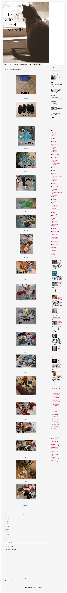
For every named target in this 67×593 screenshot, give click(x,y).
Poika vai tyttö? (59, 261)
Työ (53, 227)
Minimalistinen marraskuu (37, 64)
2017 (53, 429)
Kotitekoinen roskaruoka (57, 176)
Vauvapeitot (54, 243)
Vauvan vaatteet (55, 241)
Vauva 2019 (54, 230)
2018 (53, 428)
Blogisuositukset (55, 140)
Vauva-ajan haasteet (56, 231)
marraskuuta (56, 388)
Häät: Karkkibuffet (55, 160)
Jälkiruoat (54, 170)
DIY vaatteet (54, 141)
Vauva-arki (54, 232)
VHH (53, 248)
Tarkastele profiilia (59, 77)
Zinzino (53, 254)
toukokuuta (55, 419)
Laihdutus (54, 180)
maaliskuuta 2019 (54, 448)
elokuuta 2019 (53, 441)
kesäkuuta (55, 417)
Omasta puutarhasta (56, 201)
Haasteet (54, 147)
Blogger (40, 587)
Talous (53, 219)
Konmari (54, 173)
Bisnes (53, 138)
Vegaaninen (54, 245)
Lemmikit (54, 183)
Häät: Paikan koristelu (56, 161)
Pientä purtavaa (55, 206)
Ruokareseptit (55, 214)
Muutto (53, 193)
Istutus (53, 167)
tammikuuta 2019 (54, 451)
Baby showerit (55, 137)
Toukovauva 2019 (55, 222)
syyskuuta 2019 (54, 440)
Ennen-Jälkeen (55, 144)
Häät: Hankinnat (55, 158)
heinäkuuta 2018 (54, 457)
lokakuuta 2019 (54, 438)
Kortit (53, 174)
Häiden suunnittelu (55, 154)
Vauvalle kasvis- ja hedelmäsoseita (59, 335)
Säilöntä (53, 218)
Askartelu (54, 134)
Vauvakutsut (54, 234)
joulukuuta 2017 (54, 463)
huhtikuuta (55, 421)
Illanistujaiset (54, 166)
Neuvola (53, 196)
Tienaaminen (54, 221)
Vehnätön (54, 247)
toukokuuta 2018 (54, 458)
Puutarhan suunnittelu (56, 209)
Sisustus (53, 215)
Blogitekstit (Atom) (10, 580)
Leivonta (53, 182)
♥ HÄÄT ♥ (10, 64)
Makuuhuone (54, 189)
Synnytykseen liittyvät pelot (59, 283)
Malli (53, 190)
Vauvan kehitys (55, 238)
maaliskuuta (55, 422)
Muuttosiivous (54, 195)
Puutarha (54, 208)
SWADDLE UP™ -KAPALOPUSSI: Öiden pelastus (59, 348)
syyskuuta (55, 412)
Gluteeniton (54, 145)
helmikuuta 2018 (54, 460)
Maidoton (54, 188)
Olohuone (54, 199)
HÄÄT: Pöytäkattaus (56, 163)
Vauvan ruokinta (55, 240)
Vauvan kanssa (55, 237)
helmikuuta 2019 (54, 450)
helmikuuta (55, 424)
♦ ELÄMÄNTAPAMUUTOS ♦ (25, 64)
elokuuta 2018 (53, 455)
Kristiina (60, 75)
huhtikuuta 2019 (54, 447)
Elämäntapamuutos (56, 143)
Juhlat (53, 169)
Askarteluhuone (55, 135)
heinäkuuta (55, 416)
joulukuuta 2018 (54, 453)
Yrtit (53, 253)
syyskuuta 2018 (54, 454)
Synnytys (54, 217)
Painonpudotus (55, 203)
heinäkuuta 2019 (54, 442)
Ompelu (53, 202)
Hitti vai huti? (54, 151)
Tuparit (53, 225)
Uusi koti (54, 228)
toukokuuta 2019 (54, 445)
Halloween (54, 148)
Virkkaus (54, 250)
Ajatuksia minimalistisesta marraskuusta (56, 401)
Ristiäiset (54, 212)
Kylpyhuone (54, 179)
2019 (53, 387)
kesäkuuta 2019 (54, 444)
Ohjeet (53, 198)
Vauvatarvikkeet (55, 244)
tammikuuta (55, 426)
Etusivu (5, 64)
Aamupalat (54, 132)
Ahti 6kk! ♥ (55, 399)
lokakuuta (55, 411)
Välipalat (54, 251)
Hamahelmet (54, 150)
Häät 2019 (54, 156)
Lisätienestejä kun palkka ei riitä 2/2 (59, 273)
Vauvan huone (55, 235)
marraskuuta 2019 (54, 437)
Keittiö (53, 172)
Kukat (53, 177)
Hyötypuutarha (55, 153)
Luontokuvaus (55, 186)
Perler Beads (54, 205)
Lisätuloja (54, 185)
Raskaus (53, 211)
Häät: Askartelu (55, 157)
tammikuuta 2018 (54, 461)
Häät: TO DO (54, 164)
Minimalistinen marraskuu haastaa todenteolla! (59, 297)
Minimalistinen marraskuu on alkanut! (56, 408)
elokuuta (55, 414)
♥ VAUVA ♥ (16, 64)
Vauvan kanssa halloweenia (56, 405)
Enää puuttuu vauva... (58, 309)
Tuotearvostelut (55, 224)
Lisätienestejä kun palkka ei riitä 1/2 (59, 361)
